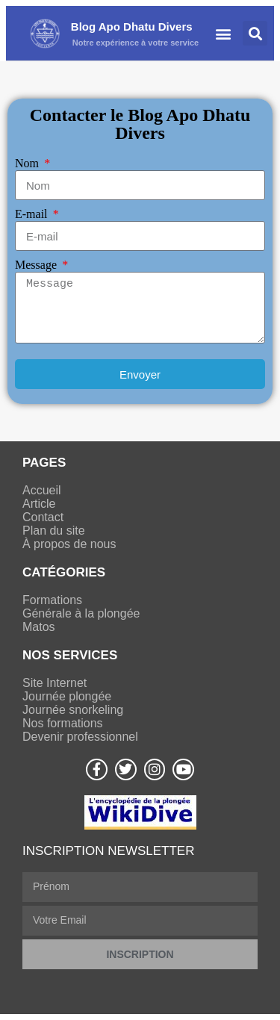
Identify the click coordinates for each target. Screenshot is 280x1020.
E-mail (33, 214)
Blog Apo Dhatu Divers (132, 26)
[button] (223, 33)
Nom (28, 163)
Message (37, 264)
